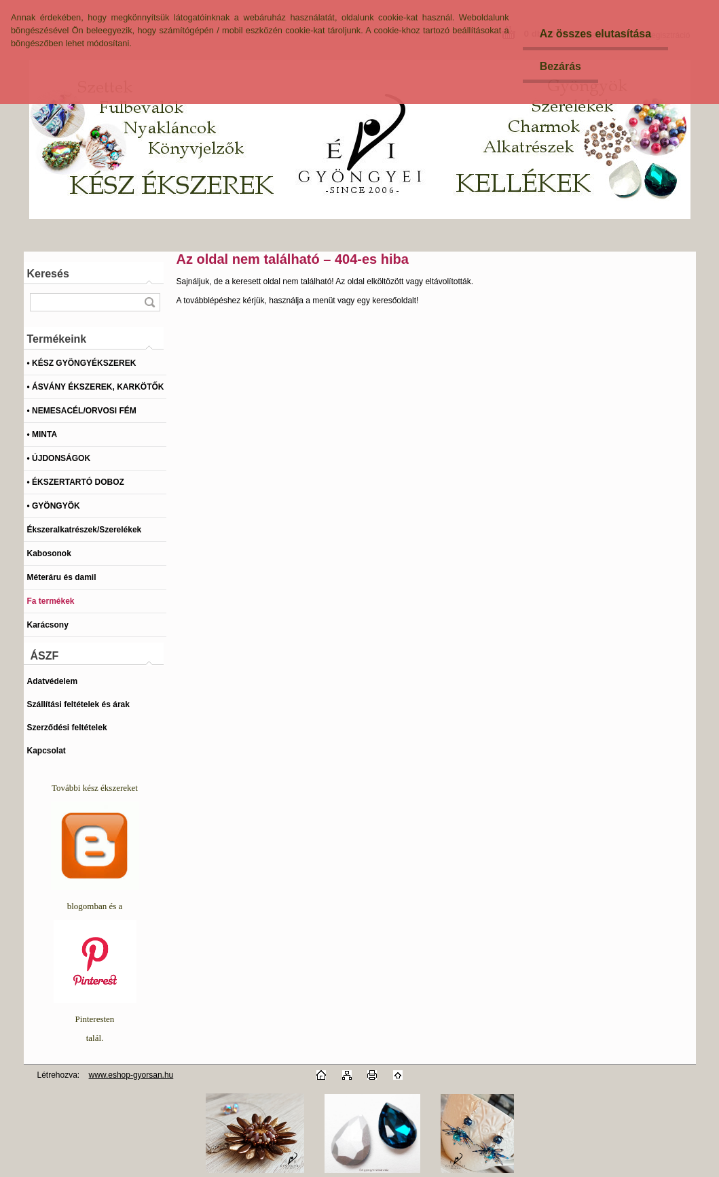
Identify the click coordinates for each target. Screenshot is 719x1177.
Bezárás (560, 66)
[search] (149, 302)
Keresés (48, 273)
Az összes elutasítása (596, 33)
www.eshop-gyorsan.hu (131, 1075)
